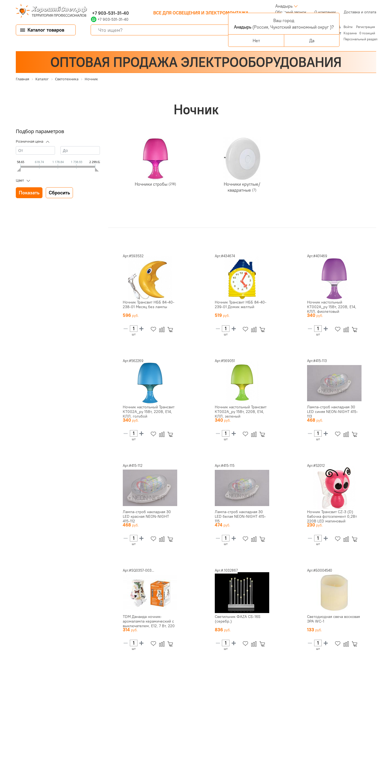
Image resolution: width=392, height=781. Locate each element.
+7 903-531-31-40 (110, 13)
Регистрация (365, 27)
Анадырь (284, 6)
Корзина (350, 33)
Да (311, 40)
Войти (348, 27)
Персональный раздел (361, 39)
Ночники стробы (152, 184)
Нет (256, 40)
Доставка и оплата (360, 12)
